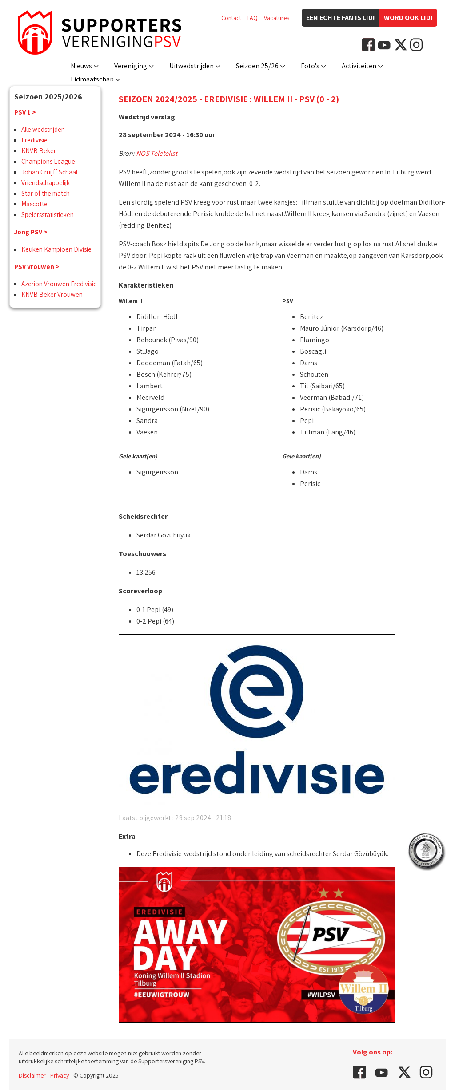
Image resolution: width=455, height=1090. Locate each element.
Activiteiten (359, 66)
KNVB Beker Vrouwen (52, 294)
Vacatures (276, 18)
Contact (231, 18)
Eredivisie (34, 140)
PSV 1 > (25, 112)
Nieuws (81, 66)
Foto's (310, 66)
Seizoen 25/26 (257, 66)
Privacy (59, 1075)
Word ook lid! (408, 17)
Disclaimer (32, 1075)
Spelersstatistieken (47, 214)
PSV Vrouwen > (37, 266)
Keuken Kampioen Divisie (56, 249)
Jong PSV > (31, 232)
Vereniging (130, 66)
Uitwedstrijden (191, 66)
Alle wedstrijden (43, 129)
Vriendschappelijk (45, 182)
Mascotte (34, 204)
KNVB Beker (38, 150)
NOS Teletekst (156, 153)
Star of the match (45, 193)
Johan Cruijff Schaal (49, 172)
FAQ (252, 18)
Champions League (48, 161)
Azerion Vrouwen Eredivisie (59, 284)
